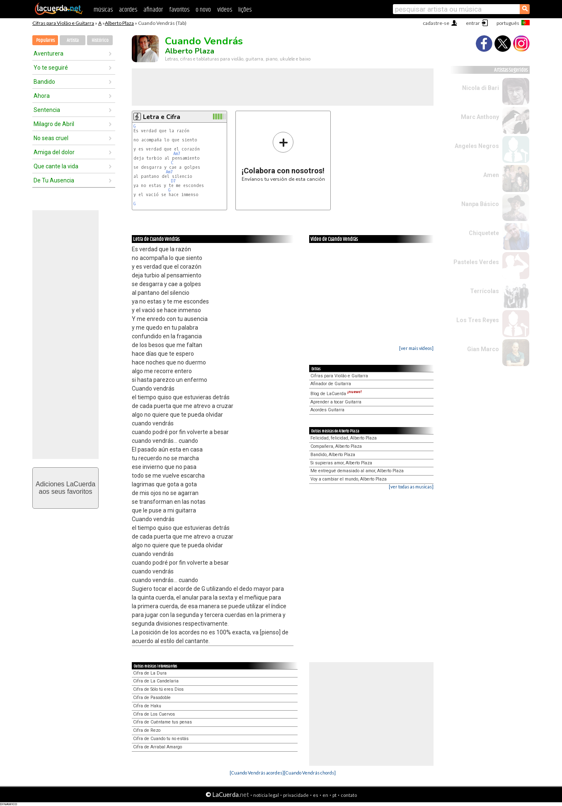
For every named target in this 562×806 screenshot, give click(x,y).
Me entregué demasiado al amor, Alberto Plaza (357, 470)
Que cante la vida (56, 166)
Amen (491, 175)
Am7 (176, 153)
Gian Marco (483, 349)
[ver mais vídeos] (416, 348)
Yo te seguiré (51, 67)
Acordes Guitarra (327, 410)
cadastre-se (436, 23)
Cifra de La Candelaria (156, 681)
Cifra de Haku (147, 706)
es (315, 795)
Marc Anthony (480, 117)
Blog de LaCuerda (336, 393)
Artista (73, 40)
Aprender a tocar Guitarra (335, 402)
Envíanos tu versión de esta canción (283, 156)
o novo (203, 10)
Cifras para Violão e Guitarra (63, 23)
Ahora (42, 95)
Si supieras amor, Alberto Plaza (341, 463)
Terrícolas (484, 291)
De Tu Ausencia (54, 180)
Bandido (44, 81)
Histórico (100, 40)
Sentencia (47, 110)
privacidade (296, 795)
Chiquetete (484, 233)
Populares (45, 40)
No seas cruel (51, 138)
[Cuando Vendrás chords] (310, 772)
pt (334, 795)
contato (349, 795)
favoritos (179, 10)
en (325, 795)
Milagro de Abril (54, 124)
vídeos (224, 10)
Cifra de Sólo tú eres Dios (158, 689)
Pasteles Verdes (476, 262)
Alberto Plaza (119, 23)
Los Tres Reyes (477, 320)
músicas (103, 10)
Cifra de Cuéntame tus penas (162, 722)
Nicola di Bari (480, 88)
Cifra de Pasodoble (152, 697)
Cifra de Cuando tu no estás (161, 738)
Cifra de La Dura (150, 673)
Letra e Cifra (161, 117)
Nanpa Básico (480, 204)
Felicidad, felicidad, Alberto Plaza (343, 438)
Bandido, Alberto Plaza (332, 454)
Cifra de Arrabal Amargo (157, 747)
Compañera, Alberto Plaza (336, 446)
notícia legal (266, 795)
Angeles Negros (477, 146)
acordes (128, 10)
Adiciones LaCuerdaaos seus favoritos (65, 488)
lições (245, 10)
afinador (153, 10)
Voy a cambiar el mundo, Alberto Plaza (348, 479)
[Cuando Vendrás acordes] (257, 772)
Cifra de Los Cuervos (154, 714)
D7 (173, 181)
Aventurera (48, 53)
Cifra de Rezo (146, 730)
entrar (473, 23)
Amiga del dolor (54, 152)
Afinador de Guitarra (330, 383)
